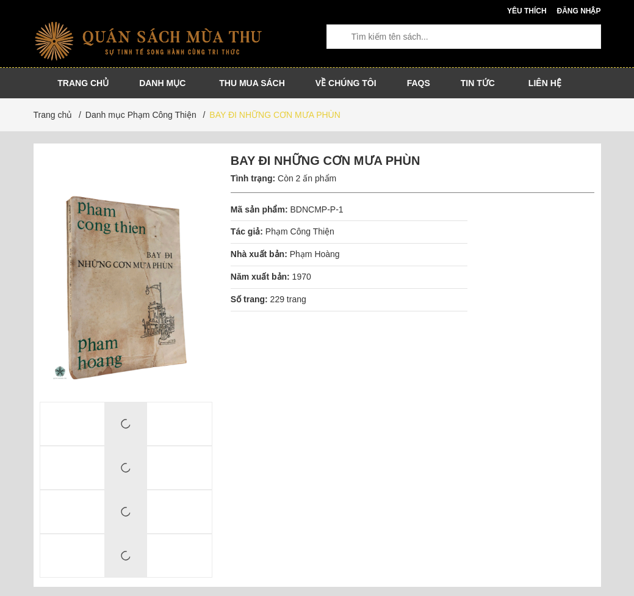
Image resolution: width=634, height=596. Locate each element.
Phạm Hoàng (315, 254)
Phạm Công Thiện (299, 231)
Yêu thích (527, 11)
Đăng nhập (578, 11)
